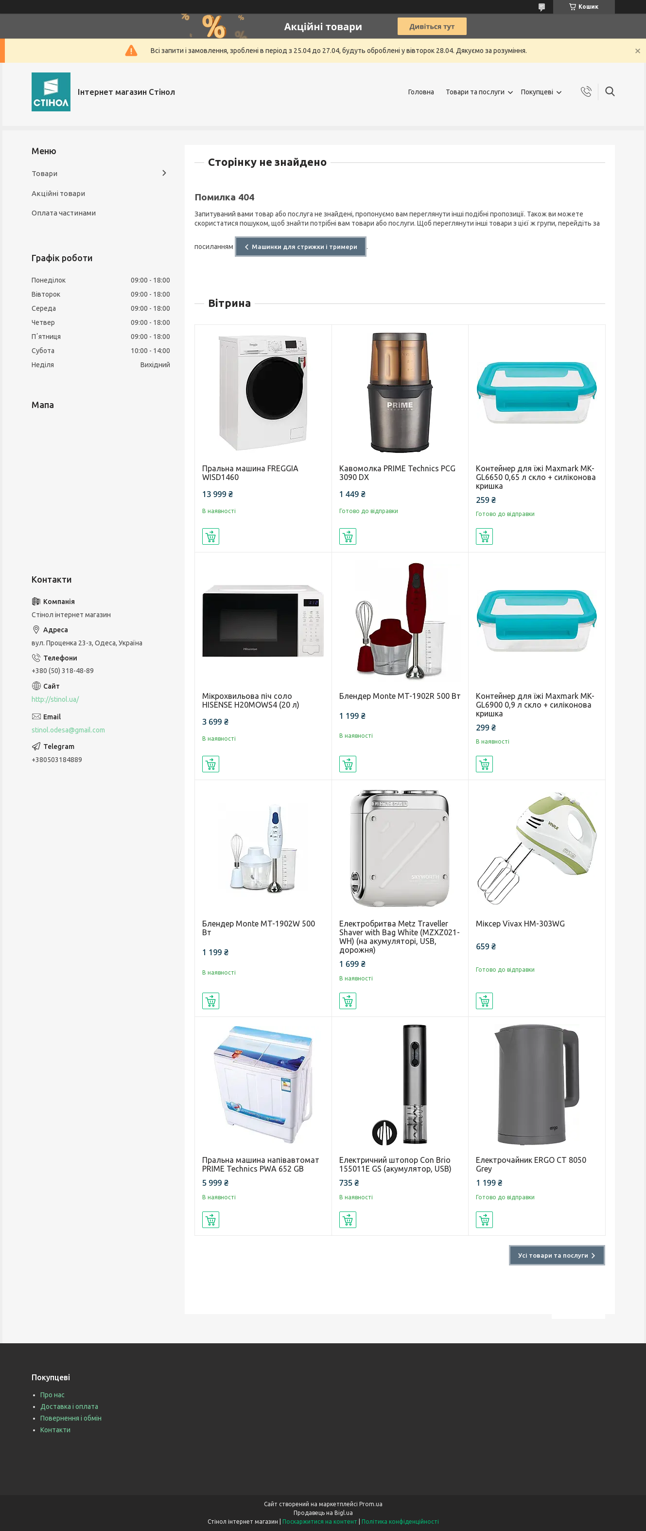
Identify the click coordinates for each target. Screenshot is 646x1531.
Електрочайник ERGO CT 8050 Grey (531, 1164)
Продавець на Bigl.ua (323, 1513)
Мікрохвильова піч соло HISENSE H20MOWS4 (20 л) (250, 700)
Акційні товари (58, 193)
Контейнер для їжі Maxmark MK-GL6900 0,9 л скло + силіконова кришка (535, 705)
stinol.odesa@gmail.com (68, 730)
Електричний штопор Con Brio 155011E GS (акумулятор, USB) (395, 1164)
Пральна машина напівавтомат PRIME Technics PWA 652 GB (260, 1164)
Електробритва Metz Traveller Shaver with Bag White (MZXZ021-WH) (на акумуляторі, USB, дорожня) (399, 936)
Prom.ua (371, 1504)
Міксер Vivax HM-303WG (520, 923)
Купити (210, 536)
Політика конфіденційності (400, 1521)
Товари (44, 173)
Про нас (52, 1395)
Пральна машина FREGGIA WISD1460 (250, 472)
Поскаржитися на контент (319, 1521)
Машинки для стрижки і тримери (304, 246)
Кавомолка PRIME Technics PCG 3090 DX (397, 472)
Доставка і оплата (69, 1406)
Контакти (55, 1430)
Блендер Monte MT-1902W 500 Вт (258, 928)
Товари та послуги (475, 92)
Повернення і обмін (71, 1418)
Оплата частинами (64, 213)
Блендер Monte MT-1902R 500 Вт (400, 696)
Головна (421, 92)
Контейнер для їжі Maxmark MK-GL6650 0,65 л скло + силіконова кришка (536, 477)
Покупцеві (537, 92)
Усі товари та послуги (553, 1255)
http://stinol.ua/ (55, 699)
